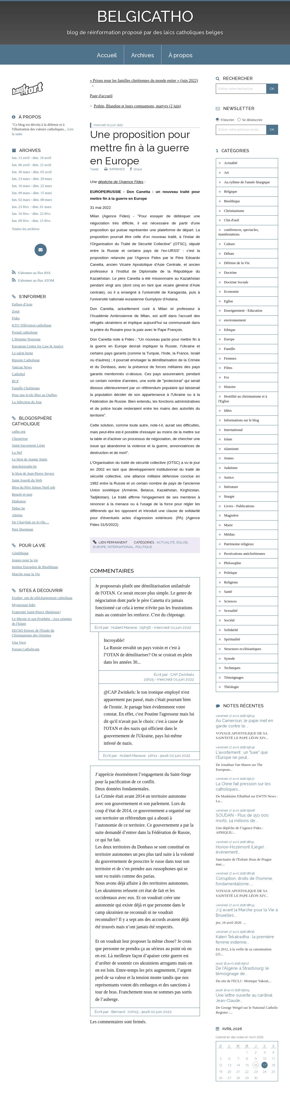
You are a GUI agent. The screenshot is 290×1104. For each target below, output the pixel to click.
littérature (231, 487)
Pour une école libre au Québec (34, 395)
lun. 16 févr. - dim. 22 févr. (31, 214)
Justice (229, 477)
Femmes (230, 358)
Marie (228, 525)
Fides (16, 318)
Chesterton (19, 439)
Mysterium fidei (23, 605)
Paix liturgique (22, 529)
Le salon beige (22, 353)
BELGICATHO (145, 16)
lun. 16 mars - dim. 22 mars (32, 186)
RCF (15, 381)
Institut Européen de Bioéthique (35, 567)
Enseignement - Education (243, 311)
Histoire (230, 387)
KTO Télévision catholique (32, 325)
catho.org (18, 432)
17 (264, 1065)
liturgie (229, 496)
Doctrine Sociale (236, 282)
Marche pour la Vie (26, 574)
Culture (229, 244)
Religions (231, 582)
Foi (226, 377)
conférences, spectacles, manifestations (238, 232)
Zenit (16, 311)
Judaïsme (231, 468)
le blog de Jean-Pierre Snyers (33, 473)
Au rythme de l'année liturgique (247, 182)
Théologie (231, 687)
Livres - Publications (239, 506)
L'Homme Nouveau (26, 339)
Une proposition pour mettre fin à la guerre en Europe (140, 147)
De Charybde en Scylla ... (30, 522)
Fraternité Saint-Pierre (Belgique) (36, 612)
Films (228, 368)
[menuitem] (107, 55)
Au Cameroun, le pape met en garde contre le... (244, 723)
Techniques (232, 668)
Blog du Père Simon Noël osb (33, 487)
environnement (235, 320)
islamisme (231, 449)
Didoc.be (18, 508)
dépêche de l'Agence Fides (120, 182)
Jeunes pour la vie (25, 560)
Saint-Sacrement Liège (28, 445)
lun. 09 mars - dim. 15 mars (32, 193)
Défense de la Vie (237, 263)
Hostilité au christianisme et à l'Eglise (242, 398)
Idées (228, 411)
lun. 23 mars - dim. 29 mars (32, 179)
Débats (229, 254)
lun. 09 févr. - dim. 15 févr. (31, 221)
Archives (142, 55)
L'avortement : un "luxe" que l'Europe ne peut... (242, 755)
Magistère (231, 515)
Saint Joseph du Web (27, 480)
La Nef (17, 453)
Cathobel (18, 374)
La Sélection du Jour (27, 402)
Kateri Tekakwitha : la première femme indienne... (245, 939)
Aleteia (17, 515)
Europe (99, 547)
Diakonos (19, 501)
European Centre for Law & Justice (37, 346)
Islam (228, 439)
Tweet (94, 169)
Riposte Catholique (26, 360)
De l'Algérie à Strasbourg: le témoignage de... (242, 971)
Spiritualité (232, 639)
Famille (229, 349)
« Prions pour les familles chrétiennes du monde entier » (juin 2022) (144, 80)
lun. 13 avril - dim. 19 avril (31, 158)
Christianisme (234, 211)
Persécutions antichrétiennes (244, 554)
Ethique (229, 330)
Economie (231, 292)
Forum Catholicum (25, 649)
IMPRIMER (114, 169)
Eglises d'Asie (22, 304)
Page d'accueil (101, 96)
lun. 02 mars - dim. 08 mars (32, 200)
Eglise (182, 542)
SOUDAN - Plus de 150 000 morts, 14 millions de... (242, 818)
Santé (228, 592)
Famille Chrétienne (26, 388)
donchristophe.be (24, 466)
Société (229, 620)
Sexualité (231, 611)
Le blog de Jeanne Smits (29, 459)
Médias (229, 534)
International (121, 547)
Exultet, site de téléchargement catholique (42, 598)
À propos (181, 55)
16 (255, 1065)
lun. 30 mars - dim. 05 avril (32, 172)
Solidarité (231, 630)
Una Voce (19, 642)
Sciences (230, 601)
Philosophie (232, 563)
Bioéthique (232, 201)
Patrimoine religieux (239, 544)
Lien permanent (110, 542)
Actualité (166, 542)
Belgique (230, 192)
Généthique (20, 553)
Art (226, 173)
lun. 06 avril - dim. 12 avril (31, 165)
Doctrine (230, 273)
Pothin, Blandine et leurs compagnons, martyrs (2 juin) (137, 106)
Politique (143, 547)
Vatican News (22, 367)
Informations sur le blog (241, 420)
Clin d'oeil (231, 220)
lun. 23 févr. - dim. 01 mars (32, 207)
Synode (229, 659)
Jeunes (229, 458)
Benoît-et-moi (22, 494)
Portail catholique (25, 332)
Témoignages (234, 678)
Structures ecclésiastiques (242, 649)
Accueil (107, 55)
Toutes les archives (25, 229)
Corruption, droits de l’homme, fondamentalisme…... (244, 881)
